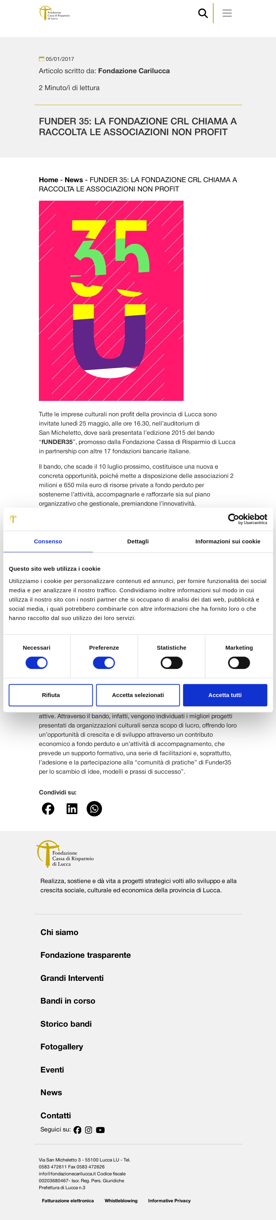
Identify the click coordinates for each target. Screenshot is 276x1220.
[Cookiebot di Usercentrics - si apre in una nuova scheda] (233, 519)
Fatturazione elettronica (68, 1201)
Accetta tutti (225, 695)
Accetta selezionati (138, 695)
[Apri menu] (227, 13)
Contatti (55, 1116)
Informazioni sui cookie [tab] (228, 541)
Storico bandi (66, 1024)
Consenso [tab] (48, 541)
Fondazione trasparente (85, 955)
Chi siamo (59, 933)
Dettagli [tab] (138, 541)
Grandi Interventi (72, 978)
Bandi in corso (67, 1001)
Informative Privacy (169, 1201)
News (74, 180)
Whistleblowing (121, 1201)
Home (48, 180)
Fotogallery (61, 1047)
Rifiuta (51, 695)
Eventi (52, 1070)
